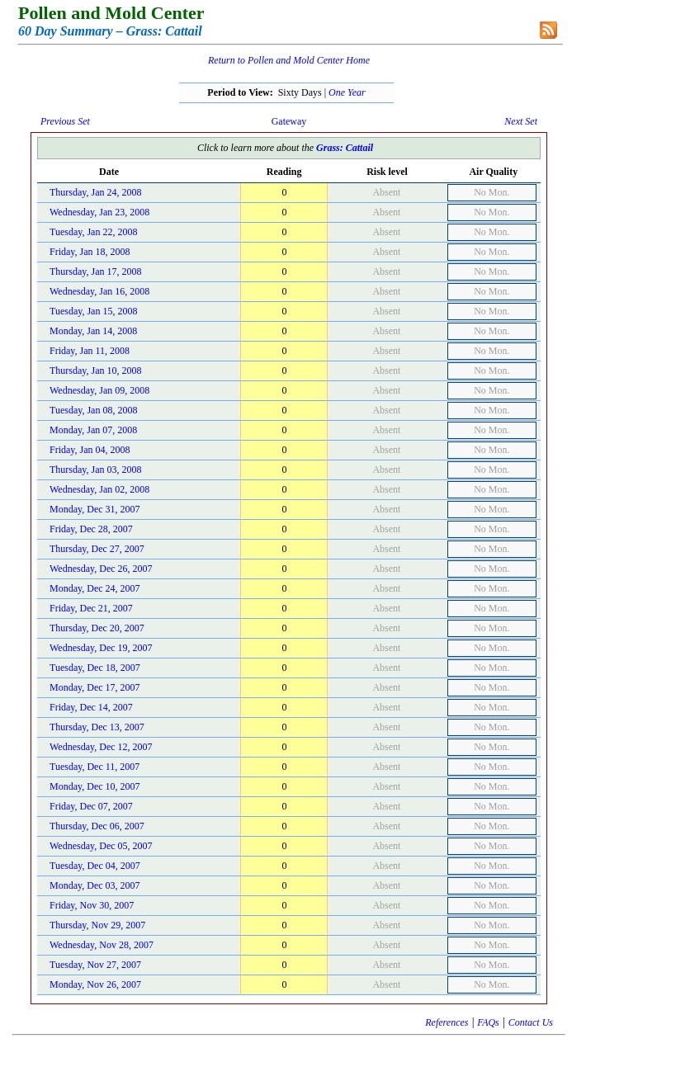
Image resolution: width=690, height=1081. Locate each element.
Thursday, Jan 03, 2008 (96, 469)
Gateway (289, 121)
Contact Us (530, 1022)
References (446, 1022)
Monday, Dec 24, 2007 (95, 588)
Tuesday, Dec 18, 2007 (95, 667)
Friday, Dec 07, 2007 (91, 806)
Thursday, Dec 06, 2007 (97, 826)
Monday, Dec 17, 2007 (95, 687)
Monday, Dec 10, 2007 (95, 786)
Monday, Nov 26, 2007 (95, 984)
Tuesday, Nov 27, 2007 (95, 964)
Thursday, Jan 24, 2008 (96, 192)
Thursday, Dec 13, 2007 (97, 727)
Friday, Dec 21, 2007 (91, 608)
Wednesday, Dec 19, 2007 (101, 648)
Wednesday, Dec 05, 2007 (101, 846)
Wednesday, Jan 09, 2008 (99, 390)
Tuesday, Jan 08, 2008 (93, 410)
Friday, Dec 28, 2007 (91, 529)
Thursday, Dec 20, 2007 (97, 628)
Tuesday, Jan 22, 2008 (93, 232)
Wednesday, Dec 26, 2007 (101, 568)
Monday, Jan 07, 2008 (93, 430)
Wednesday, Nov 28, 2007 (102, 945)
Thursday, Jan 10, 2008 (96, 370)
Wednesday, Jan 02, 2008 (99, 489)
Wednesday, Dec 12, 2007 (101, 747)
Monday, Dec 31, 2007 (95, 509)
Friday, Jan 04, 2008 (90, 450)
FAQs (488, 1022)
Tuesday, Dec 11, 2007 (94, 766)
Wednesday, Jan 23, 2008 (99, 212)
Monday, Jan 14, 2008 (93, 331)
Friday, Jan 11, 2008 (90, 350)
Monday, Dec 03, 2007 (95, 885)
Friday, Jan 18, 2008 (90, 251)
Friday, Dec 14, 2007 (91, 707)
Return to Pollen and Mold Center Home (289, 60)
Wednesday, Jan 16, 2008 (99, 291)
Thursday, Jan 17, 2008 (96, 271)
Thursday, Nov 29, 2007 (97, 925)
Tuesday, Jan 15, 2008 (93, 311)
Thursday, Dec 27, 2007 (97, 549)
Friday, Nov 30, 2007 (92, 905)
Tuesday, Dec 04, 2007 (95, 865)
